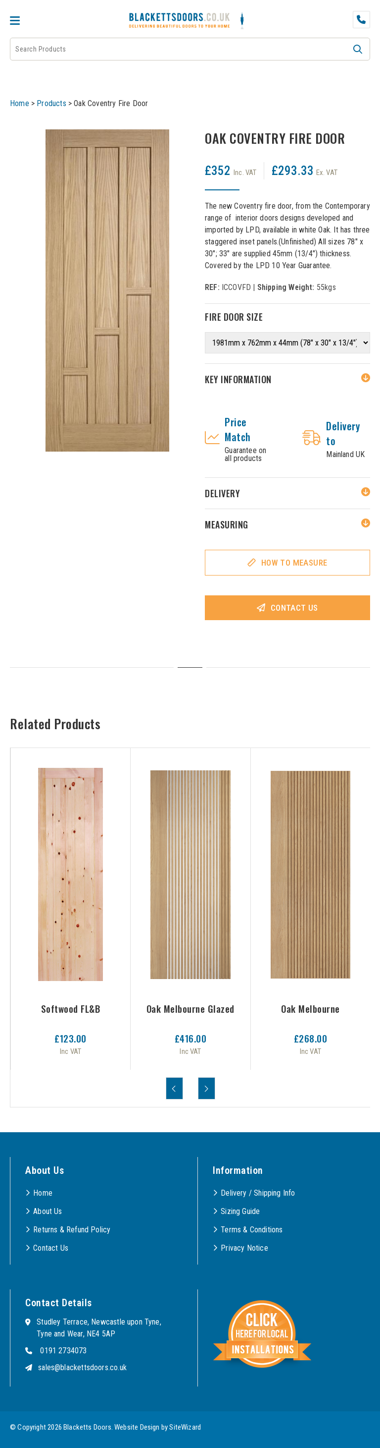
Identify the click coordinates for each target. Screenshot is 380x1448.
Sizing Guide (240, 1211)
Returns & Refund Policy (71, 1229)
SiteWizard (185, 1427)
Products (51, 103)
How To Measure (294, 563)
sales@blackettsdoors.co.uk (82, 1367)
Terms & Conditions (252, 1229)
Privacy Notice (244, 1248)
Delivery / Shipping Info (258, 1193)
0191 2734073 (63, 1350)
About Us (47, 1211)
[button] (357, 49)
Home (19, 103)
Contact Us (294, 608)
